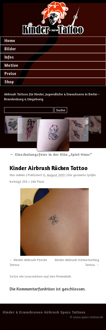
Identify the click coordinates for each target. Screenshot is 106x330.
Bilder (10, 48)
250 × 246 (29, 181)
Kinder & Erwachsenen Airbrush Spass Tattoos (44, 312)
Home (9, 40)
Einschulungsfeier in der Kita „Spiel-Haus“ (51, 154)
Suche (60, 110)
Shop (9, 81)
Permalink (63, 276)
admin (20, 175)
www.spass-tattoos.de (88, 317)
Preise (10, 73)
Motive (11, 65)
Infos (9, 57)
